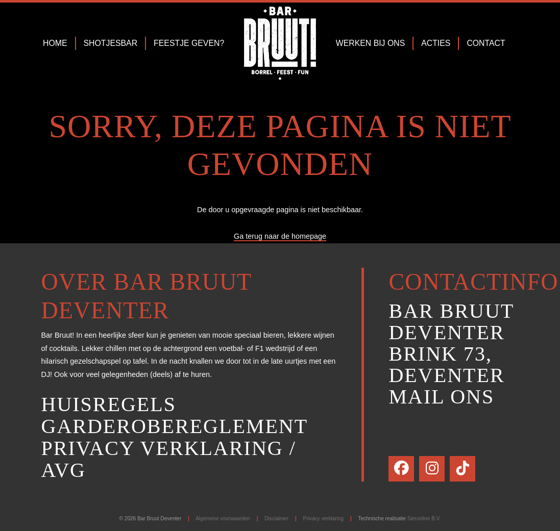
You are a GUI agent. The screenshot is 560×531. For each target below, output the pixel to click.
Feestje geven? (189, 43)
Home (55, 43)
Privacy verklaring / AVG (168, 459)
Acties (435, 43)
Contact (486, 43)
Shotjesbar (111, 43)
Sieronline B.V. (424, 518)
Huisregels (108, 404)
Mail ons (441, 396)
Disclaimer (276, 518)
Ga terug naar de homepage (280, 236)
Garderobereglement (174, 426)
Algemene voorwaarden (223, 518)
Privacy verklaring (323, 518)
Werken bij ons (370, 43)
